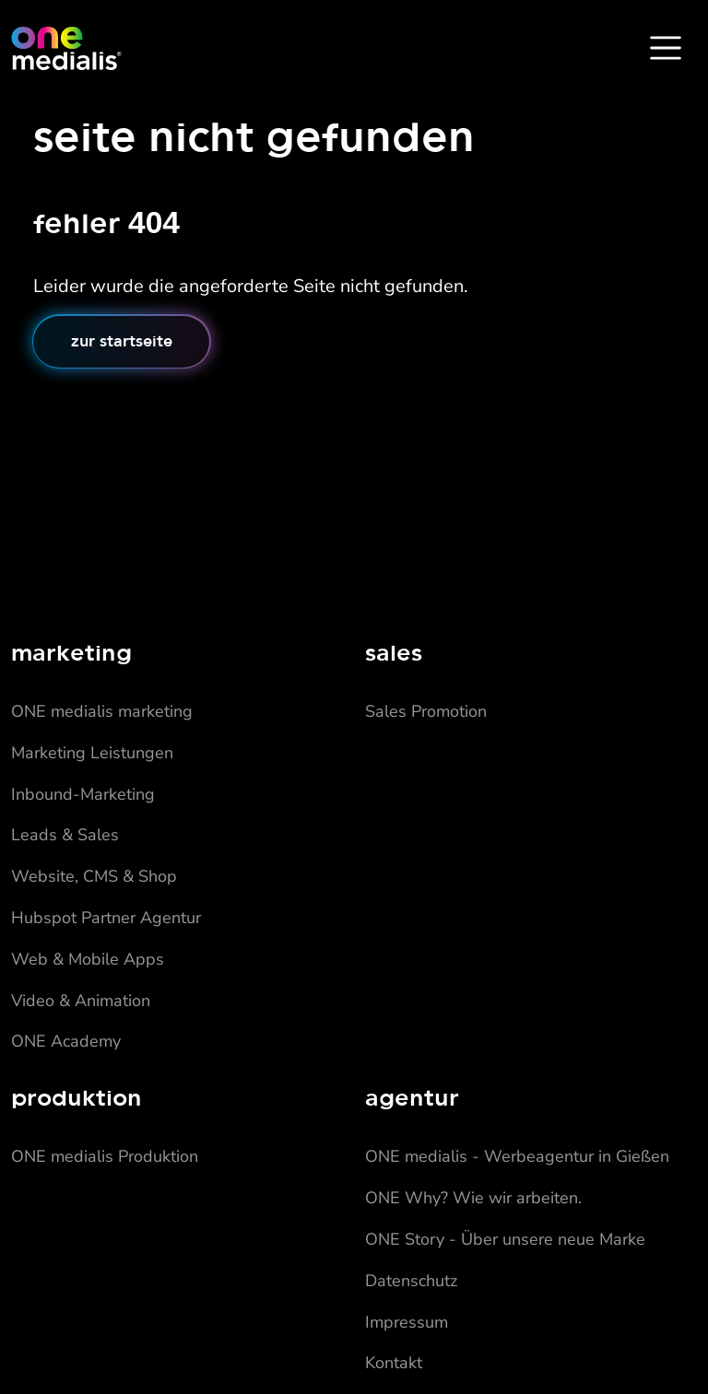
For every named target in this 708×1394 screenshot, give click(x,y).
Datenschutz (411, 1281)
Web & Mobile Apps (87, 959)
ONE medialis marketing (102, 711)
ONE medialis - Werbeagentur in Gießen (517, 1156)
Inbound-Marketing (83, 794)
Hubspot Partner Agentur (106, 918)
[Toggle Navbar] (665, 48)
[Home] (66, 47)
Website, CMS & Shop (94, 876)
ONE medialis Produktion (104, 1156)
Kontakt (393, 1363)
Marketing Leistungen (92, 753)
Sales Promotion (426, 711)
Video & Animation (80, 1001)
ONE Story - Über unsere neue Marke (505, 1239)
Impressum (406, 1322)
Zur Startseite (121, 341)
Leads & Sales (65, 835)
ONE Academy (66, 1041)
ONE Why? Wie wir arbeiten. (473, 1198)
